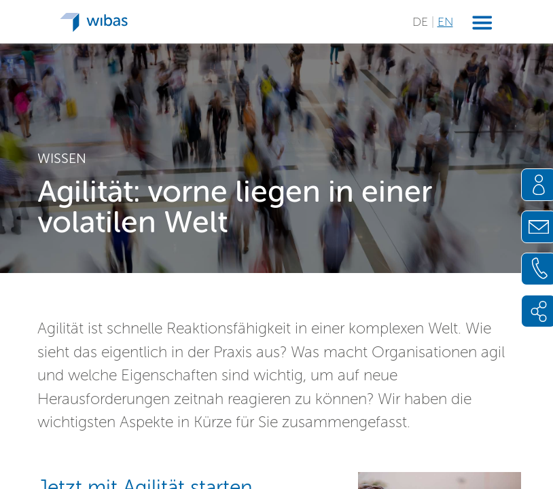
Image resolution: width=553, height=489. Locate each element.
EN (445, 21)
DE (421, 21)
